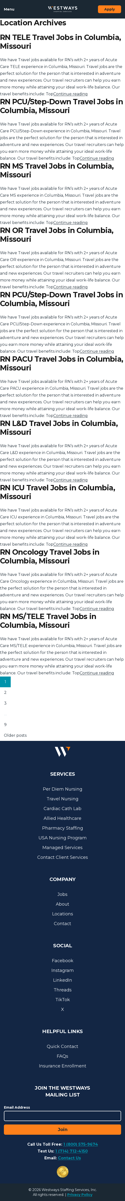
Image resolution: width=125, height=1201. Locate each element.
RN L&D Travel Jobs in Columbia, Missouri (59, 428)
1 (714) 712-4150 (71, 1151)
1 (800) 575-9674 (80, 1144)
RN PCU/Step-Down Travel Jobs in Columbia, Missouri (61, 106)
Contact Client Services (62, 857)
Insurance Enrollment (62, 1066)
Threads (63, 990)
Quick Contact (62, 1046)
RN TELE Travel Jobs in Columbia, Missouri (60, 42)
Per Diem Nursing (62, 789)
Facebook (62, 960)
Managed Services (62, 847)
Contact (62, 923)
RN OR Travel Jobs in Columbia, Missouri (57, 235)
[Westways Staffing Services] (62, 9)
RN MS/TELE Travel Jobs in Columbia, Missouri (48, 621)
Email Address (17, 1107)
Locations (62, 914)
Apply (109, 9)
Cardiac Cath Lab (62, 808)
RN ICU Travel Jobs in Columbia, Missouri (57, 492)
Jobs (62, 894)
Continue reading (70, 94)
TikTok (62, 999)
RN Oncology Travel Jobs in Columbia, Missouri (50, 556)
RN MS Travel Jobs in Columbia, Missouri (57, 170)
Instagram (62, 970)
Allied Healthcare (62, 818)
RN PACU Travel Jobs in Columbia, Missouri (61, 363)
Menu (9, 9)
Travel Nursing (62, 799)
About (62, 904)
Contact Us (69, 1158)
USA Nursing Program (62, 838)
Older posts (15, 735)
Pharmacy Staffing (62, 828)
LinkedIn (62, 980)
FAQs (62, 1056)
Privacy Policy (79, 1194)
